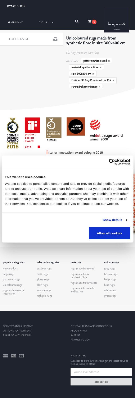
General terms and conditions (91, 326)
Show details (112, 220)
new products (11, 268)
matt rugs (42, 274)
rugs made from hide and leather (82, 290)
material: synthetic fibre (86, 67)
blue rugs (109, 285)
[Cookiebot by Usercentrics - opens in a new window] (112, 162)
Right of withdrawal (17, 335)
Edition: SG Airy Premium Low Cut (92, 80)
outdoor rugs (44, 268)
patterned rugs (11, 279)
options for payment (17, 330)
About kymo (79, 330)
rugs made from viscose (84, 282)
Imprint (75, 335)
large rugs (8, 274)
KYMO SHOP (16, 6)
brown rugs (110, 274)
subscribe (101, 381)
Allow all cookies (109, 233)
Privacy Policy (80, 340)
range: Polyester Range (85, 86)
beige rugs (110, 279)
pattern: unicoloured (96, 61)
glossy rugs (43, 279)
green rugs (110, 295)
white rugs (110, 290)
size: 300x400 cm (82, 73)
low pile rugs (44, 290)
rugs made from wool (83, 268)
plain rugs (42, 285)
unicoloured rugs (12, 285)
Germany (15, 22)
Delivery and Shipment (18, 326)
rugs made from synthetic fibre (80, 275)
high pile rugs (44, 295)
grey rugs (109, 268)
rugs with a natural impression (13, 292)
